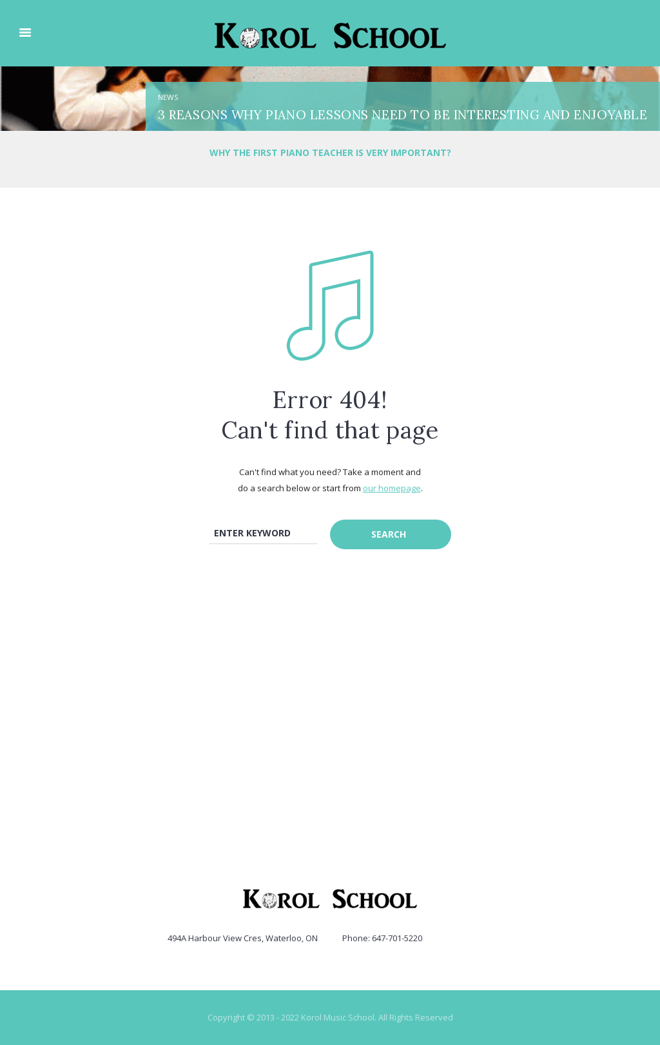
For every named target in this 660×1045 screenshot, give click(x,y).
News (168, 97)
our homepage (392, 488)
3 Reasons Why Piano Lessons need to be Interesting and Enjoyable (402, 114)
